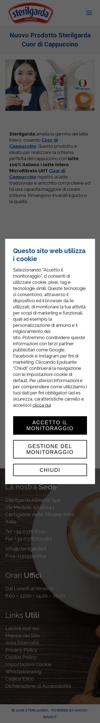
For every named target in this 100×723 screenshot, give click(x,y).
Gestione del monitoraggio (50, 449)
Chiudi (49, 470)
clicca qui (42, 405)
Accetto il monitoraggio (50, 425)
